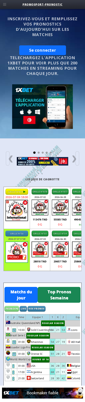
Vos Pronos (37, 308)
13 (14, 342)
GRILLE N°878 (40, 191)
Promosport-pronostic (42, 4)
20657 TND (60, 261)
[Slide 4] (47, 153)
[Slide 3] (43, 153)
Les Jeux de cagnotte (43, 179)
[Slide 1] (34, 152)
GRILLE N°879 (17, 191)
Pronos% (11, 308)
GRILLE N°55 (40, 233)
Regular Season (53, 323)
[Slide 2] (39, 153)
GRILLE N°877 (60, 191)
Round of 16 (40, 359)
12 (14, 330)
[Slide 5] (51, 153)
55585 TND (60, 219)
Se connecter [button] (42, 50)
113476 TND (40, 219)
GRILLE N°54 (60, 233)
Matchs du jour (21, 294)
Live (23, 308)
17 (14, 354)
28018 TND (40, 261)
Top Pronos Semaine (59, 294)
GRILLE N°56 (16, 233)
